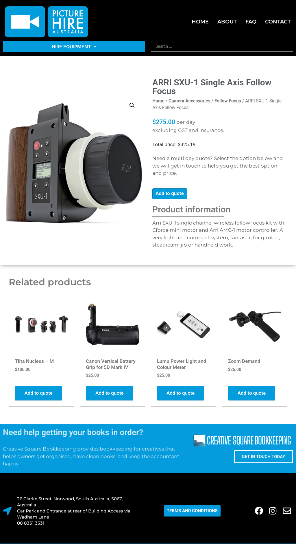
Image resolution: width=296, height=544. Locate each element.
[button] (132, 105)
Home (200, 22)
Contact (278, 22)
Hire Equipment (74, 46)
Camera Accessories (189, 101)
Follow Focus (227, 101)
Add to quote (170, 193)
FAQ (250, 22)
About (227, 22)
